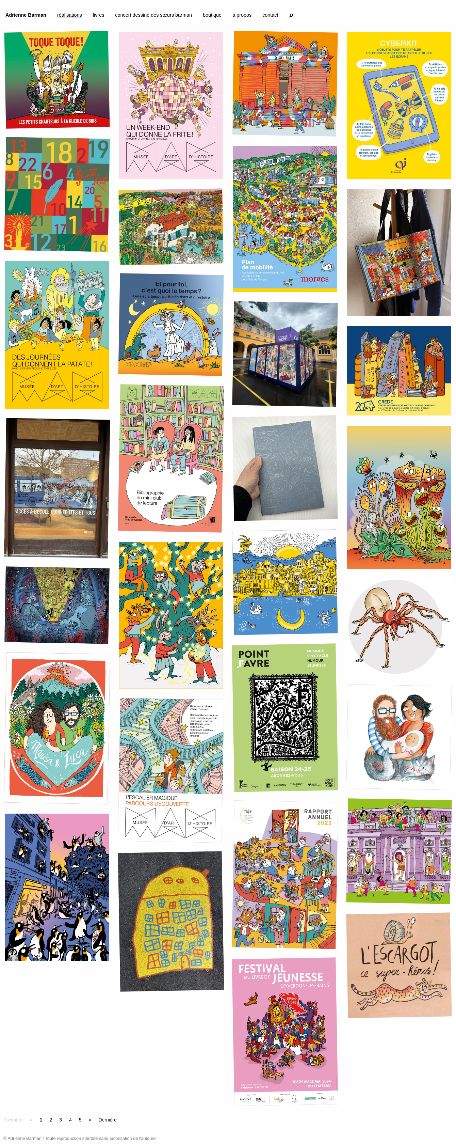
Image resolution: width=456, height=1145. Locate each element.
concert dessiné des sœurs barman (153, 15)
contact (270, 15)
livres (98, 15)
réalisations (69, 15)
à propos (241, 15)
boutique (212, 15)
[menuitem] (26, 16)
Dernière (107, 1120)
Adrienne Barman (25, 15)
